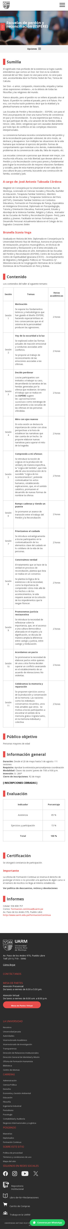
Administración (10, 1080)
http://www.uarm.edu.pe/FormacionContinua (27, 915)
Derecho (7, 1089)
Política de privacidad (13, 1152)
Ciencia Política (10, 1084)
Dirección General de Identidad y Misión (21, 1057)
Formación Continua (12, 1142)
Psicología (7, 1114)
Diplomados (8, 1138)
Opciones (34, 48)
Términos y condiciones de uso (17, 1157)
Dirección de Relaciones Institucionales (21, 1052)
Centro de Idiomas (11, 1069)
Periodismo (8, 1110)
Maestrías (7, 1133)
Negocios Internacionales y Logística (19, 1123)
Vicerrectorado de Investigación (17, 1044)
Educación (7, 1097)
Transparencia (9, 1048)
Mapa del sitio (9, 1161)
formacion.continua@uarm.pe (27, 909)
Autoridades (8, 1035)
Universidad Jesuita (12, 1031)
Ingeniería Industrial (12, 1106)
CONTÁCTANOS (12, 974)
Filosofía (7, 1101)
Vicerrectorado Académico (15, 1040)
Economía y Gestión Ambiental (17, 1093)
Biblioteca (7, 1065)
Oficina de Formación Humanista (18, 1061)
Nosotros (7, 1027)
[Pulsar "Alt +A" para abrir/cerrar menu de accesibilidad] (2, 27)
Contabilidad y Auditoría (14, 1118)
